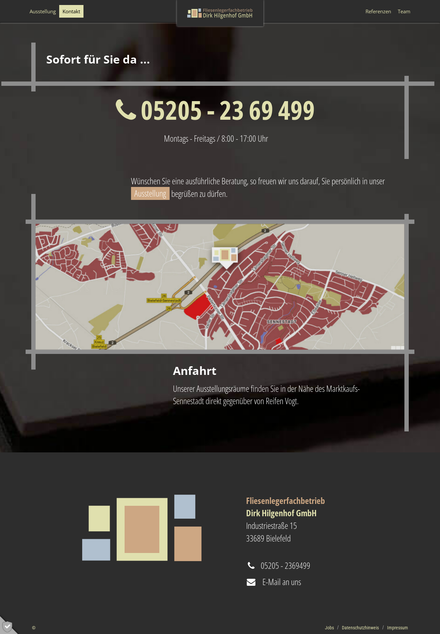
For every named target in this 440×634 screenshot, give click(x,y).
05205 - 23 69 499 (215, 109)
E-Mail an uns (273, 582)
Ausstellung (150, 194)
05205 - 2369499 (278, 565)
